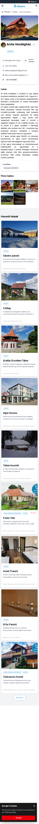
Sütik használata (10, 812)
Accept (18, 818)
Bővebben (19, 698)
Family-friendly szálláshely (12, 513)
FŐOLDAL (7, 12)
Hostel (15, 12)
